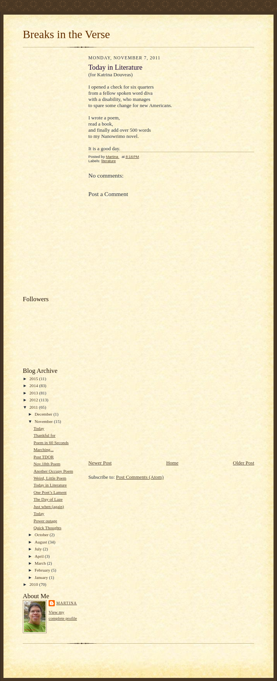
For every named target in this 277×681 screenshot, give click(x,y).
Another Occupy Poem (53, 471)
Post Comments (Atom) (140, 477)
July (39, 549)
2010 (34, 584)
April (40, 556)
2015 (34, 378)
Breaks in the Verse (66, 34)
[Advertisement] (53, 173)
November (44, 421)
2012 (34, 400)
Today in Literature (50, 485)
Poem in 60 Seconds (51, 442)
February (43, 570)
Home (172, 463)
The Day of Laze (48, 499)
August (41, 542)
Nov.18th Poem (47, 463)
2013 (34, 393)
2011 (34, 407)
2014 (34, 385)
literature (108, 161)
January (42, 577)
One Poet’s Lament (50, 492)
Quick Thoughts (47, 527)
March (41, 563)
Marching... (44, 449)
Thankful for (45, 435)
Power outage (45, 520)
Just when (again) (49, 506)
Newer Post (99, 463)
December (44, 414)
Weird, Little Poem (50, 478)
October (42, 534)
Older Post (243, 463)
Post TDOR (44, 457)
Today (39, 428)
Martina (66, 603)
